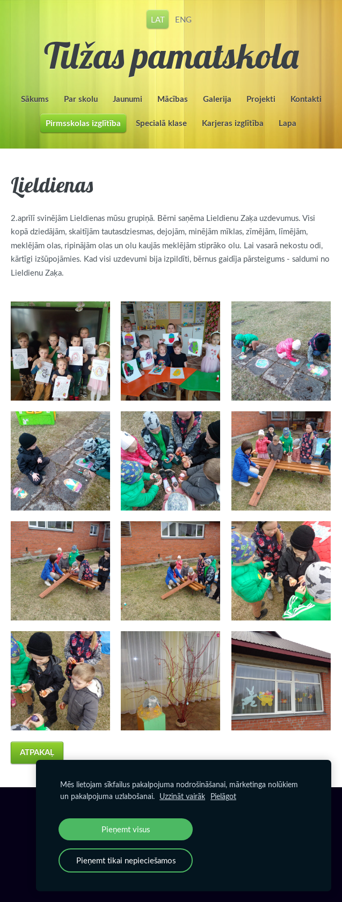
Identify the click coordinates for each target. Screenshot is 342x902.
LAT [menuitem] (158, 18)
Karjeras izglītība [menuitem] (233, 123)
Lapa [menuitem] (287, 123)
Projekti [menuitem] (260, 99)
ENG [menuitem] (183, 18)
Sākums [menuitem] (35, 99)
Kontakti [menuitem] (306, 99)
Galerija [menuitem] (217, 99)
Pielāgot (223, 796)
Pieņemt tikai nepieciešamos (126, 860)
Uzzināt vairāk (182, 796)
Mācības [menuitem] (172, 99)
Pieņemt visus (125, 829)
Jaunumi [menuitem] (127, 99)
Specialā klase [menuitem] (161, 123)
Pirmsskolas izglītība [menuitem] (83, 123)
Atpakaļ (37, 752)
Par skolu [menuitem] (81, 99)
